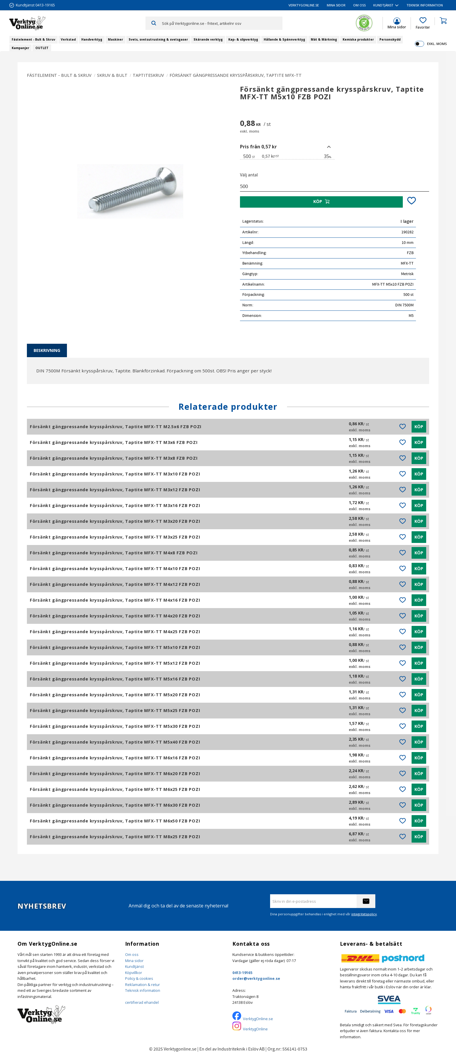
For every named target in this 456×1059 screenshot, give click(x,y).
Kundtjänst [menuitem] (383, 5)
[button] (423, 23)
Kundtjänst (134, 966)
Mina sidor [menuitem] (336, 5)
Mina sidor (134, 960)
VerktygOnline (255, 1029)
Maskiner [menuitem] (115, 39)
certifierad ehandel (142, 1002)
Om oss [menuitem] (359, 5)
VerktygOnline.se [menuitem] (304, 5)
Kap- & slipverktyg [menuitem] (243, 39)
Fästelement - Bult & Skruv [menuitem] (33, 39)
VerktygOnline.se (258, 1018)
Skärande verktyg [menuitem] (208, 39)
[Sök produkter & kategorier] (222, 23)
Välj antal (249, 175)
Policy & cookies (139, 978)
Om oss (132, 954)
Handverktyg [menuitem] (91, 39)
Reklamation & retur (142, 984)
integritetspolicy (364, 914)
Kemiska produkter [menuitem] (358, 39)
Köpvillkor (133, 972)
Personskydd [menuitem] (389, 39)
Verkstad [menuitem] (68, 39)
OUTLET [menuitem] (42, 48)
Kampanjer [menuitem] (20, 48)
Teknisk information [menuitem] (425, 5)
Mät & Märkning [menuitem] (324, 39)
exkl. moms (437, 43)
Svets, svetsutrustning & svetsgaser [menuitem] (158, 39)
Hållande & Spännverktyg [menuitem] (284, 39)
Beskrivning (47, 350)
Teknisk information (142, 990)
